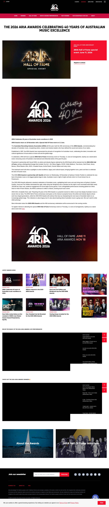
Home (15, 15)
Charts (77, 1)
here (23, 209)
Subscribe (64, 474)
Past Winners (65, 15)
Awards (83, 1)
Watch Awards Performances (49, 15)
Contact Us (11, 485)
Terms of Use (63, 503)
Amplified (91, 1)
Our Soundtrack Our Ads (80, 15)
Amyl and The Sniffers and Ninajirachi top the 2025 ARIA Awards (59, 291)
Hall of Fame (33, 15)
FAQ (29, 485)
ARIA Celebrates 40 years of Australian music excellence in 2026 (11, 291)
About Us (21, 485)
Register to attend (79, 62)
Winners (23, 15)
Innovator (99, 1)
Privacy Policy (74, 503)
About (93, 15)
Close (101, 502)
